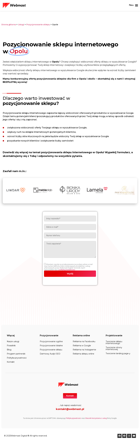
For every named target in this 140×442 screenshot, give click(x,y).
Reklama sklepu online (83, 354)
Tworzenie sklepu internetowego (114, 342)
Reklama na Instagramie (84, 349)
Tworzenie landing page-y (118, 353)
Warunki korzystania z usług (96, 418)
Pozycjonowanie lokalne (51, 345)
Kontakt (10, 362)
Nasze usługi (13, 341)
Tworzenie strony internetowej (114, 348)
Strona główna (8, 24)
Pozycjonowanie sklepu (38, 24)
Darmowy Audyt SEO (50, 354)
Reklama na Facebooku (84, 341)
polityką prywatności (67, 270)
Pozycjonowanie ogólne (51, 341)
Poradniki (11, 345)
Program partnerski (16, 354)
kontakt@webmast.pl (70, 409)
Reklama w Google (82, 345)
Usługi (21, 24)
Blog (9, 349)
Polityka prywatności (17, 358)
